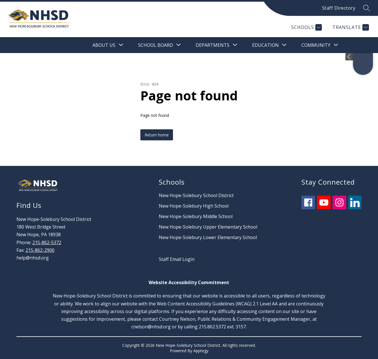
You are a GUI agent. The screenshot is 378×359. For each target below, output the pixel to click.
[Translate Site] (350, 27)
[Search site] (366, 8)
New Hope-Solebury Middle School (196, 216)
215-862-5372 (46, 242)
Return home (157, 135)
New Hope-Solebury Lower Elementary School (208, 237)
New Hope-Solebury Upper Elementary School (208, 227)
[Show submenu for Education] (265, 45)
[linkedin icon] (355, 207)
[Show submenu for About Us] (103, 45)
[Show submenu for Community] (315, 45)
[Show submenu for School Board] (155, 45)
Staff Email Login (177, 259)
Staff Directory (339, 8)
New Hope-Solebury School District (196, 195)
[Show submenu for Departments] (212, 45)
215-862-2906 (40, 250)
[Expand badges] (349, 56)
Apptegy (200, 350)
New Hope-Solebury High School (194, 206)
